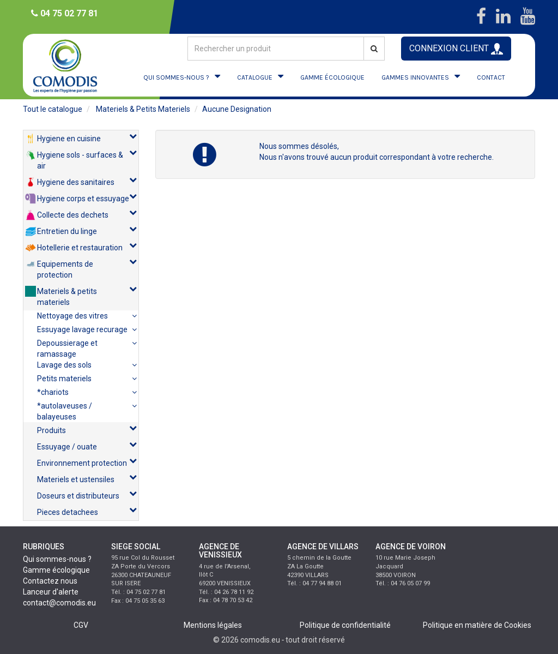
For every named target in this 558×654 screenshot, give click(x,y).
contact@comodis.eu (59, 602)
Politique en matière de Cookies (477, 625)
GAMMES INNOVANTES (415, 77)
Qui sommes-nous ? (57, 559)
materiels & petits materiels (143, 109)
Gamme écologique (56, 570)
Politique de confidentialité (345, 625)
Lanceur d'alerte (50, 591)
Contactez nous (50, 581)
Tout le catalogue (52, 109)
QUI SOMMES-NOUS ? (176, 77)
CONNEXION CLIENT (456, 49)
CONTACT (491, 77)
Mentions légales (213, 625)
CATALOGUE (254, 77)
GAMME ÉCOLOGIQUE (332, 77)
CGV (81, 625)
